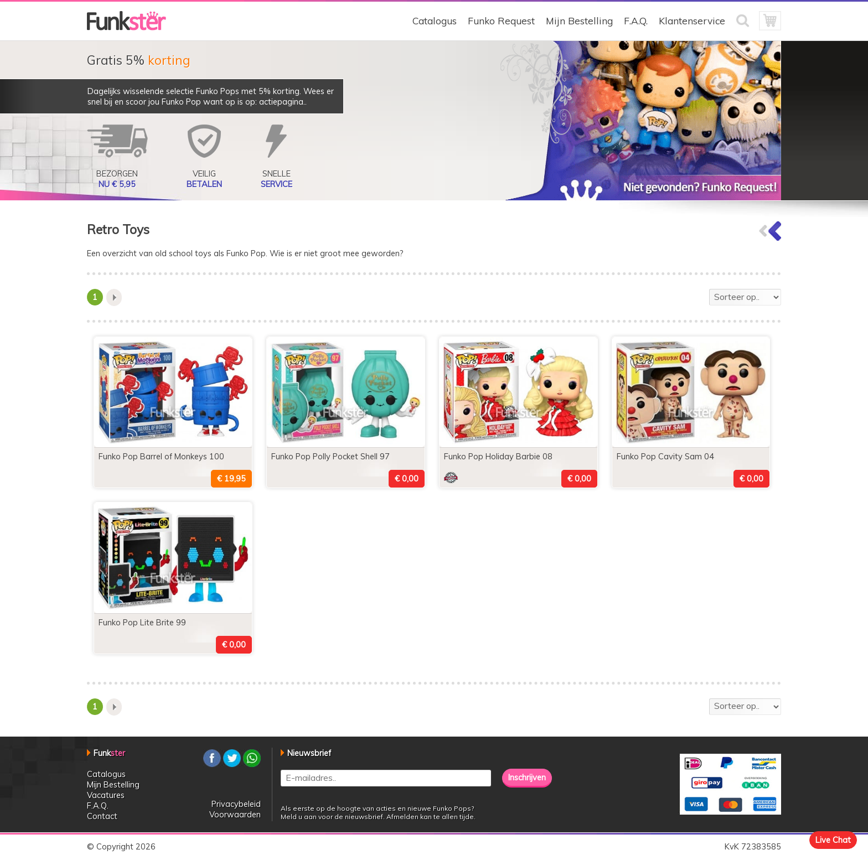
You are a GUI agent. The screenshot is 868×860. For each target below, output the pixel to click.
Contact (102, 816)
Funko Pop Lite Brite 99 (142, 622)
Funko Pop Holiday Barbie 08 (498, 456)
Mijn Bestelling (579, 21)
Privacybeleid (236, 804)
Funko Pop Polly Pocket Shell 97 (330, 456)
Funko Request (501, 21)
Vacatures (106, 795)
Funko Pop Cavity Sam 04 (665, 456)
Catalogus (434, 21)
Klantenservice (692, 21)
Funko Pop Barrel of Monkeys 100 (161, 456)
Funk (109, 753)
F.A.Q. (636, 21)
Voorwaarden (235, 814)
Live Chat (833, 840)
